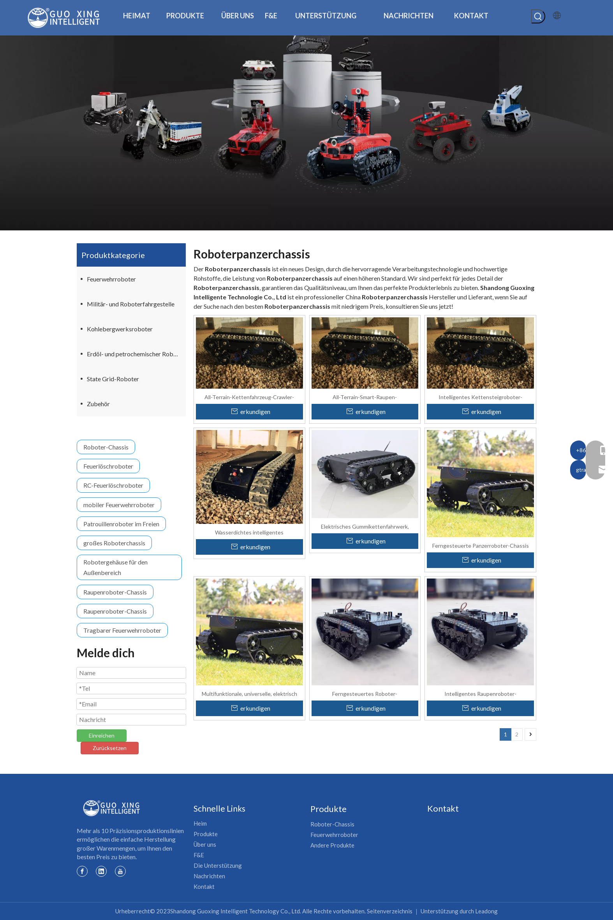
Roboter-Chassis (106, 447)
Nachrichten (209, 875)
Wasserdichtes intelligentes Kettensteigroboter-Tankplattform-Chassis (249, 532)
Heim (200, 823)
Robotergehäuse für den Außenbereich (115, 567)
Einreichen (101, 735)
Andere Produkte (332, 845)
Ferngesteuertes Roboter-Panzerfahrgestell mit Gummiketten (365, 693)
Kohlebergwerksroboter (120, 329)
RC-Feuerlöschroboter (113, 485)
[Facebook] (82, 871)
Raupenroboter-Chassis (115, 592)
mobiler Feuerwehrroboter (119, 504)
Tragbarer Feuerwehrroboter (122, 630)
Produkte (206, 833)
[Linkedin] (101, 871)
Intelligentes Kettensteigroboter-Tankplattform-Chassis (480, 397)
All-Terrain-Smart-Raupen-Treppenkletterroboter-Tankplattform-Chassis (364, 397)
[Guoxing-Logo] (112, 808)
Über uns (205, 844)
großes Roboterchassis (114, 543)
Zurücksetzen (110, 748)
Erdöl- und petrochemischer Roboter (136, 353)
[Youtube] (120, 871)
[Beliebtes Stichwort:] (538, 16)
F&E (199, 854)
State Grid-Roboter (113, 378)
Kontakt (204, 886)
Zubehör (98, 403)
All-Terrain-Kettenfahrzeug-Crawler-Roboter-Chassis (249, 397)
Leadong (486, 911)
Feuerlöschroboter (108, 466)
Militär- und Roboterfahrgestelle (130, 304)
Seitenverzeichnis (389, 911)
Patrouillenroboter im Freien (121, 523)
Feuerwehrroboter (111, 279)
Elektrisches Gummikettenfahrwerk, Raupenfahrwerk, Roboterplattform (365, 526)
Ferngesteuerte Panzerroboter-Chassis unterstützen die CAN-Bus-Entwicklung (480, 545)
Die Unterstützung (218, 865)
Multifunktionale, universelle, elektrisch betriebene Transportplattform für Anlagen (249, 693)
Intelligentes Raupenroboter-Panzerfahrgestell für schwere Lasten (480, 693)
